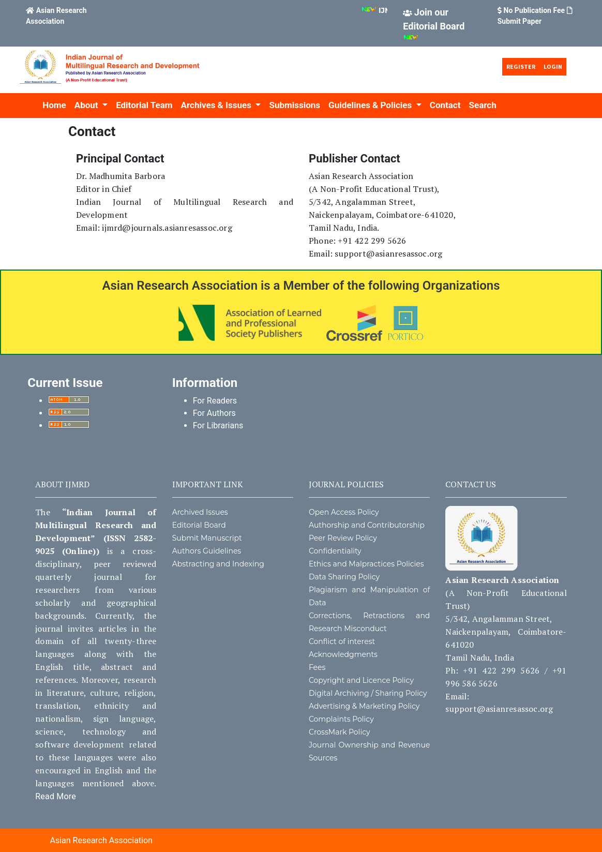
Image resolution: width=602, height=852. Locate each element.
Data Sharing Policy (344, 576)
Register (520, 66)
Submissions (294, 105)
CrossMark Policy (339, 732)
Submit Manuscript (207, 538)
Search (482, 105)
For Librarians (218, 425)
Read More (55, 796)
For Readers (215, 401)
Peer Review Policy (343, 538)
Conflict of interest (342, 641)
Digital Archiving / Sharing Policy (368, 693)
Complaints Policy (341, 719)
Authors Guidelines (207, 551)
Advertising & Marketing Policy (364, 706)
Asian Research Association (101, 840)
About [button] (87, 105)
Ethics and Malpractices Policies (366, 564)
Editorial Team (144, 105)
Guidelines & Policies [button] (371, 105)
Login (553, 66)
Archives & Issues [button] (217, 105)
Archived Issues (200, 512)
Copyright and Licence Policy (361, 680)
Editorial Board (199, 525)
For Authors (214, 413)
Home (54, 105)
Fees (317, 667)
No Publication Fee (534, 10)
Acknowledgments (343, 654)
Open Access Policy (344, 512)
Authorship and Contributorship (367, 525)
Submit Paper (519, 21)
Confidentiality (335, 551)
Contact (445, 105)
